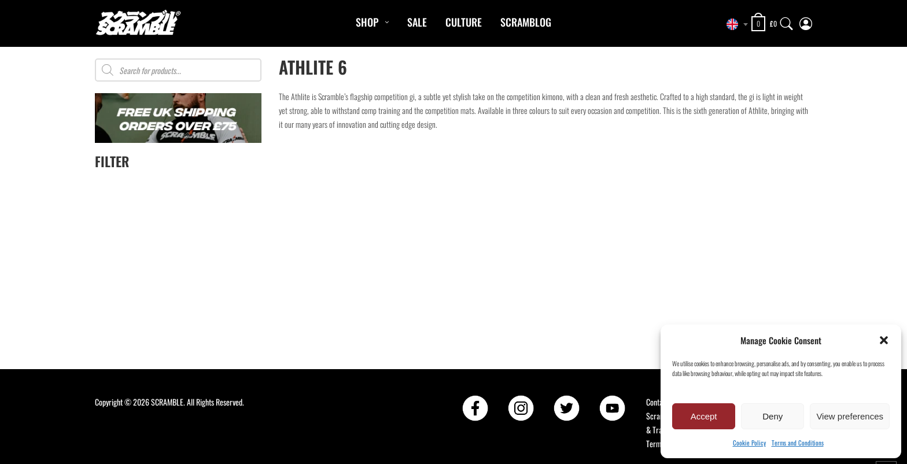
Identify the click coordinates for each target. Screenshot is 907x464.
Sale (417, 22)
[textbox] (734, 24)
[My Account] (805, 21)
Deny (772, 416)
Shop (367, 22)
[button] (884, 340)
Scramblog (525, 22)
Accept (704, 416)
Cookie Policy (749, 442)
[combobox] (734, 24)
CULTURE (463, 22)
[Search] (786, 21)
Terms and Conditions (798, 442)
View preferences (849, 416)
